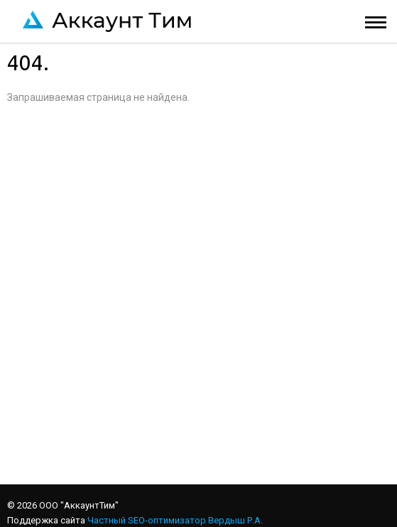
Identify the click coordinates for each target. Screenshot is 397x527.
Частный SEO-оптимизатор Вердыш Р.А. (175, 520)
